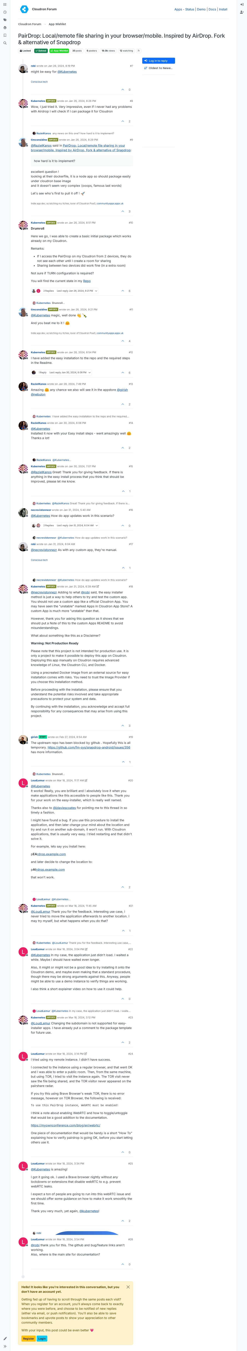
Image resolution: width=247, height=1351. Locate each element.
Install (223, 9)
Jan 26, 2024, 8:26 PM (82, 100)
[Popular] (5, 28)
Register (28, 1338)
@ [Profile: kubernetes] (89, 1211)
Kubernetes (38, 100)
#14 (131, 422)
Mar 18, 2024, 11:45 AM (82, 905)
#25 (130, 1163)
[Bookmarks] (5, 35)
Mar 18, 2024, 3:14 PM (70, 1053)
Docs (212, 9)
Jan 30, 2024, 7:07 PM (82, 466)
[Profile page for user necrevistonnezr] (23, 512)
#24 (130, 1053)
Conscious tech (39, 81)
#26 (130, 1239)
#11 (131, 309)
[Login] (242, 5)
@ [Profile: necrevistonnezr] (44, 550)
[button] (5, 1339)
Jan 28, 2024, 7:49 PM (72, 383)
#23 (130, 1017)
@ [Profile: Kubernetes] (67, 72)
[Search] (5, 43)
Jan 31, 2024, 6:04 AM (61, 544)
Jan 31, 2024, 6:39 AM (82, 586)
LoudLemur (38, 780)
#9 (131, 139)
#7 (131, 65)
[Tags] (5, 20)
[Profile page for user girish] (23, 739)
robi (33, 65)
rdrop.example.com (51, 854)
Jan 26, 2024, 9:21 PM (84, 309)
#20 (130, 780)
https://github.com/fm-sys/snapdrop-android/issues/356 (89, 747)
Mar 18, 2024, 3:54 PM (70, 1239)
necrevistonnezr (41, 509)
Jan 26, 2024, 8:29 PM (84, 139)
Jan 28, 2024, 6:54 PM (82, 352)
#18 (131, 586)
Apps (178, 9)
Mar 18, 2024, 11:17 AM (70, 780)
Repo (87, 281)
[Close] (128, 1287)
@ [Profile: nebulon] (38, 394)
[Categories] (5, 5)
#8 (131, 100)
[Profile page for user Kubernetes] (23, 103)
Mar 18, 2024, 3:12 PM (82, 1017)
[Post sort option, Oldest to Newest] (158, 68)
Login (42, 1338)
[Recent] (5, 12)
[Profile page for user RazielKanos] (23, 386)
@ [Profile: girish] (122, 390)
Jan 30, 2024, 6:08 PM (72, 422)
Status (189, 9)
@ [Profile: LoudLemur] (40, 911)
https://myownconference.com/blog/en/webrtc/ (65, 1125)
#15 (131, 466)
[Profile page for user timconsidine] (23, 142)
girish (34, 736)
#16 (131, 509)
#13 (131, 383)
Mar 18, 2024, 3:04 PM (70, 949)
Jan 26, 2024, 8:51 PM (82, 222)
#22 (130, 949)
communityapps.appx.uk (110, 203)
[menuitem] (242, 5)
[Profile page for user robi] (23, 68)
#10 (131, 222)
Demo (201, 9)
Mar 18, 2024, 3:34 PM (70, 1163)
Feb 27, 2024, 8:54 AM (73, 736)
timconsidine (39, 139)
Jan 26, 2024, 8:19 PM (61, 65)
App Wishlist (59, 50)
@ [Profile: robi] (85, 592)
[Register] (242, 12)
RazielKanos (43, 133)
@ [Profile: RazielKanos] (41, 145)
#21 (131, 905)
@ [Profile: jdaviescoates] (64, 808)
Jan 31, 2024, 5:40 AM (77, 509)
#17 (131, 544)
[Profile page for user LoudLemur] (23, 783)
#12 (131, 352)
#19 (131, 736)
